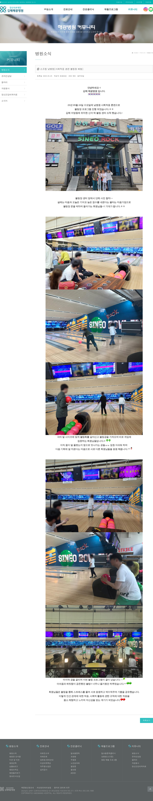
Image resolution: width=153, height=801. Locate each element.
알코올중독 (75, 753)
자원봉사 (5, 88)
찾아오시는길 (14, 776)
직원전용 (148, 2)
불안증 (73, 769)
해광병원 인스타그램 (145, 9)
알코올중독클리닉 (108, 753)
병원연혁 (13, 763)
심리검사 (43, 769)
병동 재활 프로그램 (109, 760)
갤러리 (4, 82)
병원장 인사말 (15, 756)
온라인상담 (129, 2)
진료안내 (67, 9)
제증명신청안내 (27, 787)
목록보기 (146, 720)
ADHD (73, 773)
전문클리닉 (88, 9)
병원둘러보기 (14, 773)
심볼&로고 (13, 766)
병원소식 (5, 69)
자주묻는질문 (45, 766)
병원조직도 (13, 769)
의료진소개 (44, 753)
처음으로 (119, 2)
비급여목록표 (45, 763)
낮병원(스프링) (107, 756)
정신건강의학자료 (9, 94)
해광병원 (11, 9)
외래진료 (43, 756)
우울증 (73, 760)
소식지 (4, 100)
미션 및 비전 (14, 760)
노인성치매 (75, 763)
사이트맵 (139, 2)
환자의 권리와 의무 (61, 787)
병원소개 (48, 9)
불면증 (73, 766)
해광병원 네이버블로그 (151, 9)
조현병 (73, 756)
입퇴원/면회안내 (46, 760)
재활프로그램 (111, 9)
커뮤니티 (132, 9)
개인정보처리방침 (43, 787)
